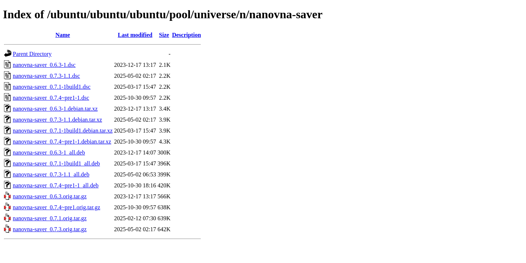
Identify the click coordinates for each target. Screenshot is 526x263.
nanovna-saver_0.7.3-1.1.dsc (46, 76)
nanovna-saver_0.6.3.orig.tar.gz (50, 196)
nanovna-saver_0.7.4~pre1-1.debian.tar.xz (62, 141)
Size (164, 35)
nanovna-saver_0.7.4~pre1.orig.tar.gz (56, 207)
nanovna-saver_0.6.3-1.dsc (44, 65)
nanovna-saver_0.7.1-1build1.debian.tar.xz (63, 130)
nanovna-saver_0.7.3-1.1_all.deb (51, 174)
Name (63, 35)
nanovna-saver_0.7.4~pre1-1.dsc (51, 98)
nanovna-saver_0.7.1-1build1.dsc (52, 87)
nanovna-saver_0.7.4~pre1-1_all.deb (56, 185)
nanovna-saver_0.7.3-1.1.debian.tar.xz (57, 120)
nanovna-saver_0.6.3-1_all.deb (49, 152)
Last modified (135, 35)
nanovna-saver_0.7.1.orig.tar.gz (50, 218)
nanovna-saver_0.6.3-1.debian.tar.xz (55, 109)
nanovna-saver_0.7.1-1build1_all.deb (56, 163)
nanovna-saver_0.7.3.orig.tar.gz (50, 229)
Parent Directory (32, 54)
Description (186, 35)
